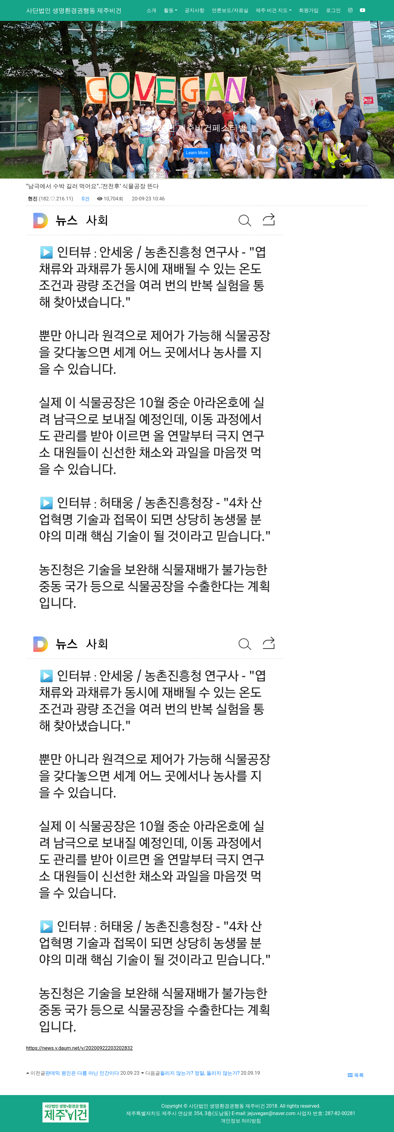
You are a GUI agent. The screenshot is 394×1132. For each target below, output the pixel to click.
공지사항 (194, 10)
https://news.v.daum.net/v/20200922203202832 (79, 1048)
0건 (85, 199)
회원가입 (309, 10)
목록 (356, 1075)
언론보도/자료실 (230, 10)
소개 (151, 10)
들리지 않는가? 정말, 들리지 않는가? (199, 1073)
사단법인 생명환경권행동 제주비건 (74, 10)
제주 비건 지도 (272, 10)
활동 (169, 10)
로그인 (333, 10)
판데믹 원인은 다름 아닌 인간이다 (82, 1073)
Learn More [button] (197, 152)
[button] (29, 100)
